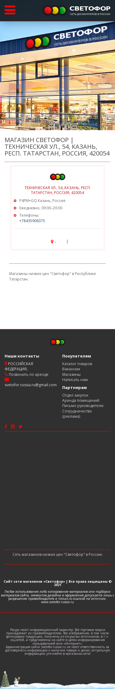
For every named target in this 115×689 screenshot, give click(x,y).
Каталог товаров (77, 363)
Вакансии (71, 369)
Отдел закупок (75, 395)
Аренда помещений (80, 400)
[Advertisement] (57, 490)
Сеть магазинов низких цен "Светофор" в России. (58, 554)
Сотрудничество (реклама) (77, 414)
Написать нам (75, 379)
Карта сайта (73, 421)
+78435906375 (32, 220)
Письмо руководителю (83, 405)
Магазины (71, 374)
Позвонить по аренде (28, 374)
